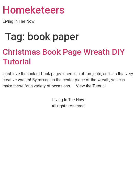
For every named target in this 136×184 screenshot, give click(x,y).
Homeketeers (34, 10)
